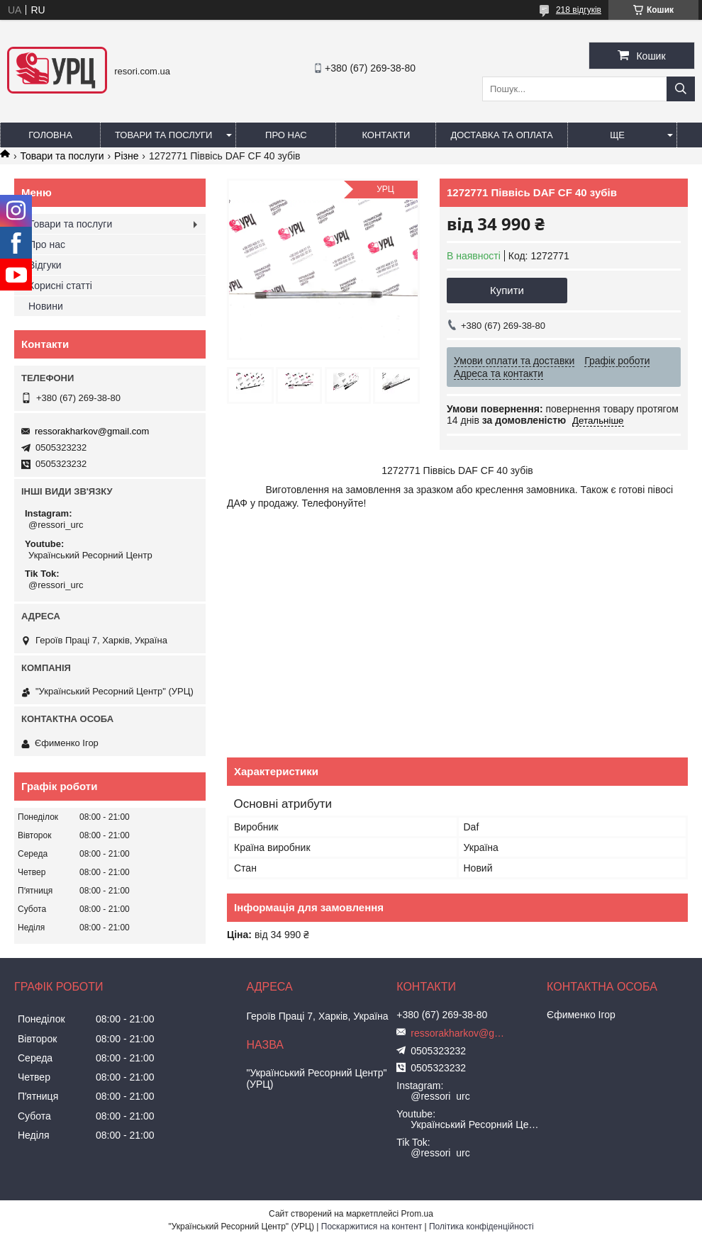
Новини (45, 306)
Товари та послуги (163, 135)
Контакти (386, 135)
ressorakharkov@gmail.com (92, 431)
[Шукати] (681, 89)
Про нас (286, 135)
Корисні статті (60, 285)
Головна (50, 135)
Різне (126, 156)
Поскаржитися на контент (371, 1226)
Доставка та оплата (501, 135)
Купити (507, 290)
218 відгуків (578, 10)
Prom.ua (417, 1214)
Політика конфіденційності (481, 1226)
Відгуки (45, 265)
